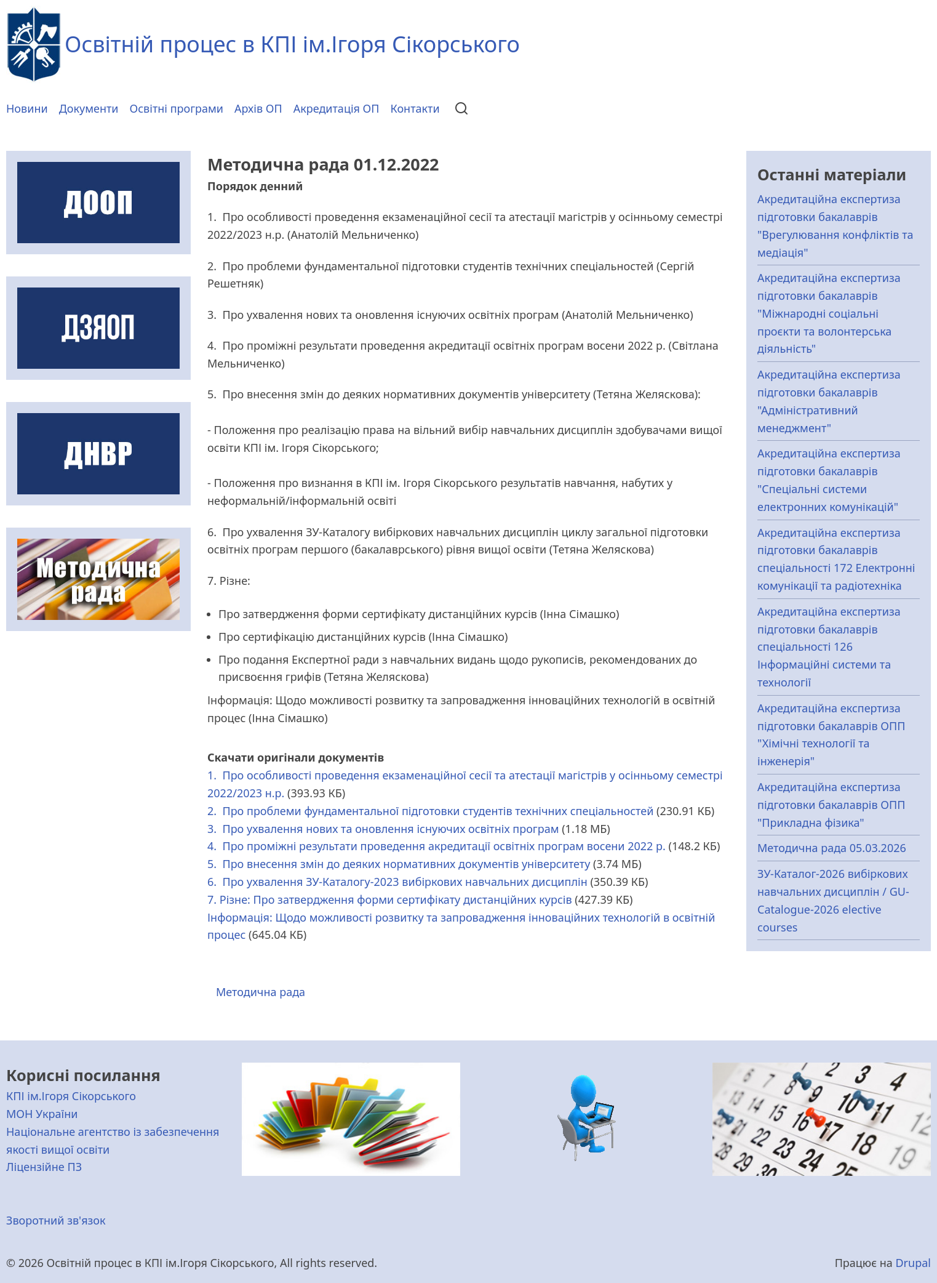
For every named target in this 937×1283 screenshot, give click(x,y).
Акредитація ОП (336, 108)
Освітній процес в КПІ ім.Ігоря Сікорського (292, 44)
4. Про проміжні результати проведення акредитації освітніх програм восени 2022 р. (436, 846)
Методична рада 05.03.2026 (831, 847)
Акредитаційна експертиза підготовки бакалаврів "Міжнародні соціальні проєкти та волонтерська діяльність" (829, 313)
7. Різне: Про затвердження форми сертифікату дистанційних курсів (389, 899)
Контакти (415, 108)
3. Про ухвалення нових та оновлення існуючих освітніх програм (383, 828)
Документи (89, 108)
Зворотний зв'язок (56, 1220)
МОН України (42, 1113)
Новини (27, 108)
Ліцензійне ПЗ (44, 1166)
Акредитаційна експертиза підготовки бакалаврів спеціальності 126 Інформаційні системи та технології (829, 647)
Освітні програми (177, 108)
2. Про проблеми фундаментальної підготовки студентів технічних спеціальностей (430, 810)
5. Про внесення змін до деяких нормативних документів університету (398, 863)
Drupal (913, 1262)
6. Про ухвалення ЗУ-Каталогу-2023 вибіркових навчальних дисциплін (397, 881)
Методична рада (260, 991)
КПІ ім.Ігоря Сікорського (71, 1095)
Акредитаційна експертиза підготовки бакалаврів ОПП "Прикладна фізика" (831, 804)
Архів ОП (258, 108)
